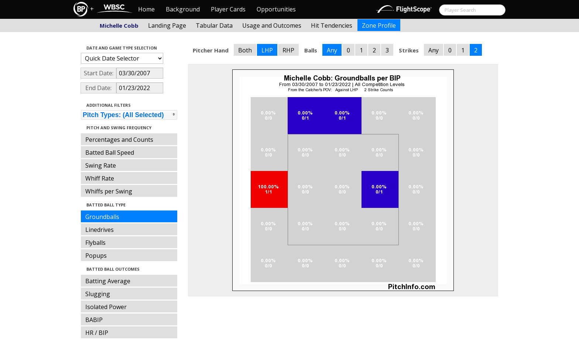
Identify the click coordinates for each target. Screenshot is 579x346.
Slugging (97, 294)
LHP (267, 50)
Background (183, 9)
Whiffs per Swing (108, 191)
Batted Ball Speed (109, 152)
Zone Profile (379, 25)
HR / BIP (96, 333)
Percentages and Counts (119, 140)
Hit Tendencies (331, 25)
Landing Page (167, 25)
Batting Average (107, 281)
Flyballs (95, 243)
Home (146, 9)
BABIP (94, 320)
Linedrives (99, 230)
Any (332, 50)
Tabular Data (214, 25)
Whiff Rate (99, 178)
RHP (288, 50)
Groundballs (102, 217)
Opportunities (276, 9)
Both (245, 50)
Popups (96, 255)
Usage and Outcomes (271, 25)
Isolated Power (106, 307)
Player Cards (228, 9)
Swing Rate (100, 165)
